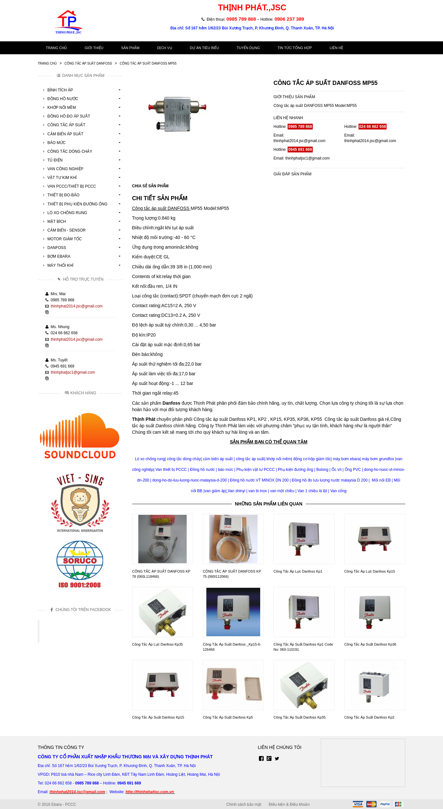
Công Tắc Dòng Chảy (66, 151)
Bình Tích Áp (57, 90)
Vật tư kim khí (59, 177)
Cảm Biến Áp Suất (62, 134)
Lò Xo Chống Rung (64, 213)
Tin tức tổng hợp (295, 48)
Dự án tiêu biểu (204, 48)
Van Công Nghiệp (62, 169)
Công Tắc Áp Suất (63, 125)
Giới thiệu (93, 48)
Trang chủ (56, 48)
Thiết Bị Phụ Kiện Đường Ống (74, 204)
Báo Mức (53, 142)
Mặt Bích (53, 221)
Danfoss (53, 247)
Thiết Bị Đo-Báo (60, 195)
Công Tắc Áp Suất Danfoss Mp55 (148, 63)
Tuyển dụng (248, 48)
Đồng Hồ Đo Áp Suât (65, 116)
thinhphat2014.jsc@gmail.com (77, 306)
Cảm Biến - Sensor (63, 230)
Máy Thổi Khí (57, 265)
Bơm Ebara (55, 256)
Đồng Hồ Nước (59, 99)
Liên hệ (336, 48)
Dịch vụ (164, 48)
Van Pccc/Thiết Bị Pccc (68, 186)
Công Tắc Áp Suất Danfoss (88, 63)
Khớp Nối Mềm (58, 107)
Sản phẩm (130, 48)
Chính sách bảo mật (243, 804)
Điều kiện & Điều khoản (289, 804)
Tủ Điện (52, 160)
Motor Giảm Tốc (61, 239)
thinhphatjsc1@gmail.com (73, 372)
